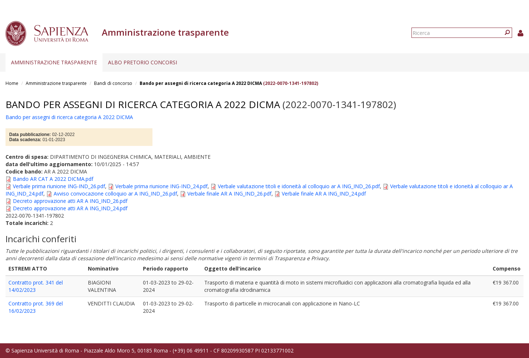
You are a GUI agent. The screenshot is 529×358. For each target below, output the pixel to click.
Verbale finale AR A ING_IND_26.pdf (229, 193)
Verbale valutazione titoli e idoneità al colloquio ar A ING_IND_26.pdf (299, 186)
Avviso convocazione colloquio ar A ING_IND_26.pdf (115, 193)
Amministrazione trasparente (54, 62)
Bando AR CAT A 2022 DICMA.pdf (53, 178)
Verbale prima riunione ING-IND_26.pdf (59, 186)
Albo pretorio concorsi (142, 62)
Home (12, 83)
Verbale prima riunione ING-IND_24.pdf (161, 186)
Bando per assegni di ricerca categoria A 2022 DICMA (201, 83)
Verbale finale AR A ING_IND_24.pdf (324, 193)
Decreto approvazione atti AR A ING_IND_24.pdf (70, 208)
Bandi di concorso (113, 83)
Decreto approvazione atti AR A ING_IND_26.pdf (70, 200)
